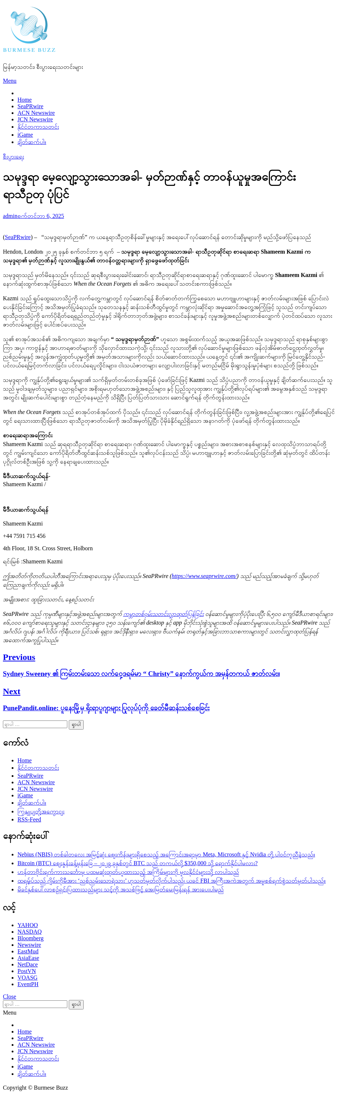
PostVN (26, 971)
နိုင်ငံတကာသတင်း (38, 127)
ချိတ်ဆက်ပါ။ (31, 142)
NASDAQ (29, 932)
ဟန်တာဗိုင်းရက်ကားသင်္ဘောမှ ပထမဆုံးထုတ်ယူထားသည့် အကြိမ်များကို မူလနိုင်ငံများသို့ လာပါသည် (128, 872)
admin (10, 216)
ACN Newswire (36, 113)
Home (24, 100)
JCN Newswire (35, 119)
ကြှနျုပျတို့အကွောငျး (40, 811)
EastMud (28, 951)
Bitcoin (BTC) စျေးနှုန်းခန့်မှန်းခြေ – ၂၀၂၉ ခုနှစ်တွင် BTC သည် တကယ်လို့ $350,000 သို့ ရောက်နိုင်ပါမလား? (137, 863)
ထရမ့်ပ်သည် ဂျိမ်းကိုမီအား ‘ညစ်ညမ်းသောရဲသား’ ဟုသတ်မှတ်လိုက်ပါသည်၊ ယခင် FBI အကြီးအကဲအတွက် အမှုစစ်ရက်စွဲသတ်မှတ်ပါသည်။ (171, 881)
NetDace (27, 964)
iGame (25, 135)
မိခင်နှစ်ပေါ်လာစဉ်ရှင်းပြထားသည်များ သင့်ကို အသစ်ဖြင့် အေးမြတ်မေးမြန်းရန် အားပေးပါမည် (120, 889)
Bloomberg (30, 938)
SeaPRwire (30, 106)
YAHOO (27, 925)
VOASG (27, 977)
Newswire (29, 945)
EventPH (28, 984)
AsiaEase (28, 958)
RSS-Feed (29, 819)
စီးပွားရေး (13, 156)
